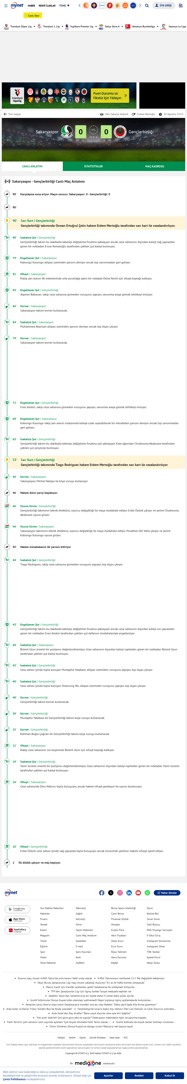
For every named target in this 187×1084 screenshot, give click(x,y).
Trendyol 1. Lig (48, 26)
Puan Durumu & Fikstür (123, 16)
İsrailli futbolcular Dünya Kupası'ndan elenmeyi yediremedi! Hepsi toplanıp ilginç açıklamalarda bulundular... (91, 1000)
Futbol (50, 16)
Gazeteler (81, 941)
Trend (43, 941)
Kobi (78, 957)
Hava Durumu (118, 957)
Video (43, 957)
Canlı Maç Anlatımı (86, 935)
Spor (42, 951)
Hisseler (115, 924)
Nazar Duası (153, 962)
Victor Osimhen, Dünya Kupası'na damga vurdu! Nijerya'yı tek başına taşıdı (91, 1026)
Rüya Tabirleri (119, 951)
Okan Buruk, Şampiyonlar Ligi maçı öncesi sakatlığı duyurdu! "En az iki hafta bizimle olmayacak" (91, 982)
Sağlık (79, 913)
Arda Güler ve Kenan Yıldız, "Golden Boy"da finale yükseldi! (39, 1009)
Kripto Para (117, 930)
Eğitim (43, 946)
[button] (5, 5)
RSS (126, 1037)
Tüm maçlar (14, 114)
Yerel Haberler (48, 962)
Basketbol (63, 16)
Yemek (43, 924)
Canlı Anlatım (98, 16)
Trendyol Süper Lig (18, 26)
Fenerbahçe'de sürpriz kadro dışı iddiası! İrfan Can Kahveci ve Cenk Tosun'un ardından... (127, 1009)
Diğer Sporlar (79, 16)
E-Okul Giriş (153, 935)
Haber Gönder (167, 892)
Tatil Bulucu (153, 924)
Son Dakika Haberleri (52, 908)
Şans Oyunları (83, 951)
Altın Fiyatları (118, 935)
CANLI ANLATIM (32, 166)
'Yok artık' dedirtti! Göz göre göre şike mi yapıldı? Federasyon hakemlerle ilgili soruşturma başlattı (91, 1017)
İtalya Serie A (109, 26)
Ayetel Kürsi (153, 957)
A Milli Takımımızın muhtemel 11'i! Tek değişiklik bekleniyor (131, 978)
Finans (43, 919)
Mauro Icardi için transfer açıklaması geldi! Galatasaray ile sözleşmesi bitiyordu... (91, 987)
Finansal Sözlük (120, 919)
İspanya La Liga (173, 26)
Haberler (45, 913)
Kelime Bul (153, 913)
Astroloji (80, 919)
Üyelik (82, 1037)
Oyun (150, 908)
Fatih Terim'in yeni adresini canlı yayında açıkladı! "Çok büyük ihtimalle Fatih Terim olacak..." (58, 1022)
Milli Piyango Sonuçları (160, 930)
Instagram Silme (156, 946)
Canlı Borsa (117, 913)
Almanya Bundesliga (140, 26)
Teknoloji (81, 908)
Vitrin (79, 924)
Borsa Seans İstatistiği (123, 908)
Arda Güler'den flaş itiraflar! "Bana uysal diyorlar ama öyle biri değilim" (91, 1013)
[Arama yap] (146, 5)
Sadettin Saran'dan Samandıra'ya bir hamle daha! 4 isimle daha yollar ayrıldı (91, 995)
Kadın (43, 930)
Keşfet (114, 962)
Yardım (72, 1037)
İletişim (61, 1037)
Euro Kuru (117, 946)
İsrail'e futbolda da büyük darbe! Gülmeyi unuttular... (145, 1022)
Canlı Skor (34, 16)
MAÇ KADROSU (154, 166)
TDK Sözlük (153, 951)
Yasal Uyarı (114, 1037)
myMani (80, 962)
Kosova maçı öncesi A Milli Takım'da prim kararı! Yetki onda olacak (55, 978)
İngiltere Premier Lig (79, 26)
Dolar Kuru (117, 941)
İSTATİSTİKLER (93, 166)
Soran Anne (153, 919)
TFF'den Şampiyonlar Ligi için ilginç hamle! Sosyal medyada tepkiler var (91, 991)
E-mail (79, 946)
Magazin (44, 935)
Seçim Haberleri (84, 930)
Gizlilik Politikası (97, 1037)
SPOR (8, 16)
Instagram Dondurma (158, 941)
